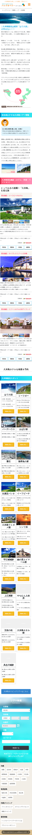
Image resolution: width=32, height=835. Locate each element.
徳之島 (21, 793)
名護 (21, 769)
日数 (4, 730)
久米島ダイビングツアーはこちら (16, 691)
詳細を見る (8, 411)
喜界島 (10, 797)
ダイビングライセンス (22, 806)
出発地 (5, 707)
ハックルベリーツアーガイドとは (12, 820)
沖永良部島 (13, 793)
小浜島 (24, 779)
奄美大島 (4, 793)
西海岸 (16, 769)
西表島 (10, 779)
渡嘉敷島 (12, 774)
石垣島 (4, 779)
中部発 (20, 247)
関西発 (12, 247)
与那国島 (4, 783)
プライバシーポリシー (8, 825)
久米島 (23, 10)
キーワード (7, 738)
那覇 (3, 769)
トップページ (6, 10)
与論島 (4, 797)
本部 (27, 769)
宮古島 (26, 774)
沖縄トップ (15, 10)
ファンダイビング (7, 806)
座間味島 (4, 774)
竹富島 (17, 779)
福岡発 (28, 247)
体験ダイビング (6, 811)
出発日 (5, 722)
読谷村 (9, 769)
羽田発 (4, 247)
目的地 (5, 714)
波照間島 (12, 783)
